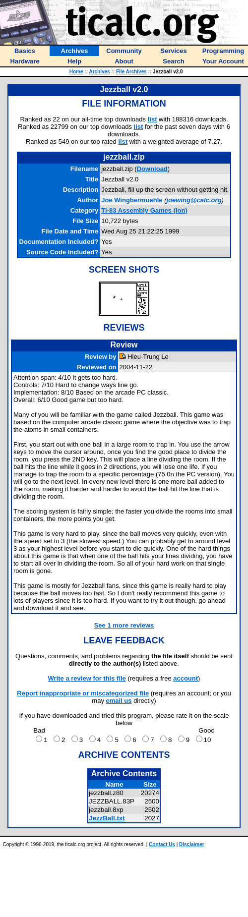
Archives (99, 71)
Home (76, 71)
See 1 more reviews (124, 625)
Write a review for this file (87, 678)
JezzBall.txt (107, 818)
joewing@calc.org (194, 200)
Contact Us (162, 844)
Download (152, 168)
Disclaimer (191, 844)
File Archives (131, 71)
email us (119, 700)
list (152, 119)
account (185, 678)
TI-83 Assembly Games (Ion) (144, 210)
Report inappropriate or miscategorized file (83, 693)
